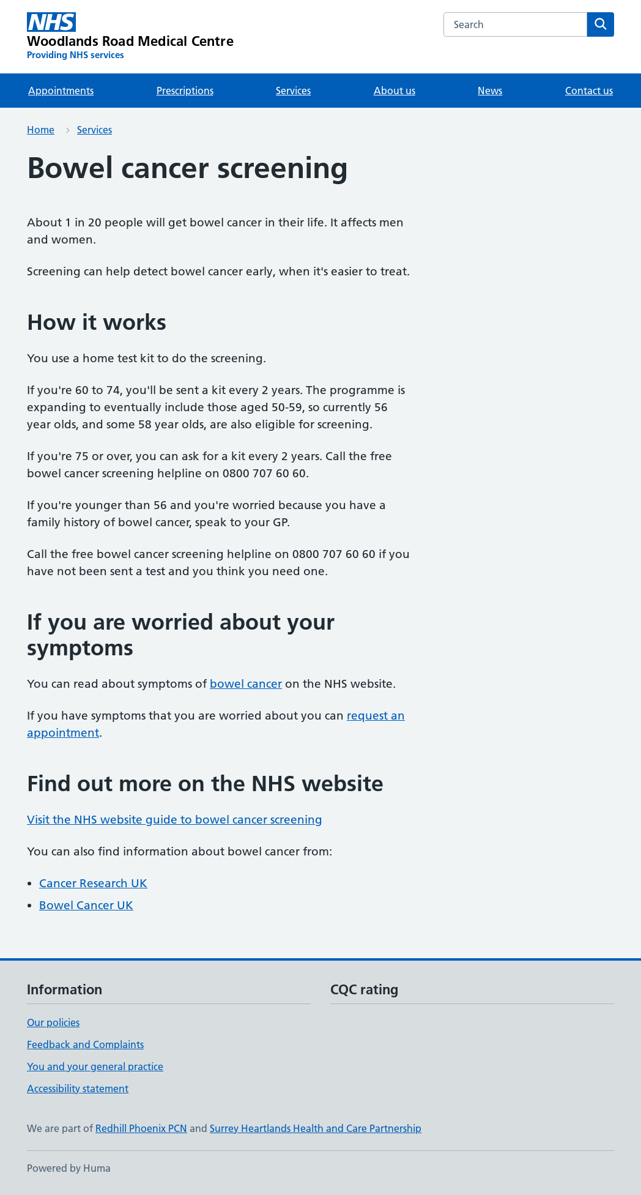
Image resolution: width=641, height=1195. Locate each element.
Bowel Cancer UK (86, 905)
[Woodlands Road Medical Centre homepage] (130, 36)
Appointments (61, 90)
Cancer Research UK (93, 883)
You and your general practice (95, 1066)
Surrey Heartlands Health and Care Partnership (315, 1128)
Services (293, 90)
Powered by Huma (69, 1168)
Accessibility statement (77, 1088)
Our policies (53, 1022)
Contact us (589, 90)
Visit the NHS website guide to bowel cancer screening (174, 820)
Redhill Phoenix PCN (141, 1128)
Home (40, 130)
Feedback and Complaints (85, 1044)
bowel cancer (246, 684)
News (490, 90)
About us (394, 90)
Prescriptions (185, 90)
